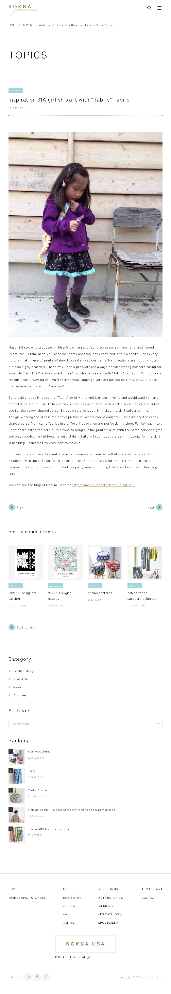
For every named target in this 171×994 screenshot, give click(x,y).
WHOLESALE (107, 922)
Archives (44, 24)
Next (151, 507)
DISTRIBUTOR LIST (111, 897)
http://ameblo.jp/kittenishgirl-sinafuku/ (103, 484)
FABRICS (104, 906)
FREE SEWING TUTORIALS (27, 897)
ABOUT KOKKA (152, 889)
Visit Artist (21, 678)
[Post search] (149, 9)
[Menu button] (159, 9)
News (17, 687)
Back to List (25, 627)
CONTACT (149, 897)
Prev (20, 507)
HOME (11, 24)
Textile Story (23, 670)
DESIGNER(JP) (108, 889)
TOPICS (27, 24)
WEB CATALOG (108, 914)
